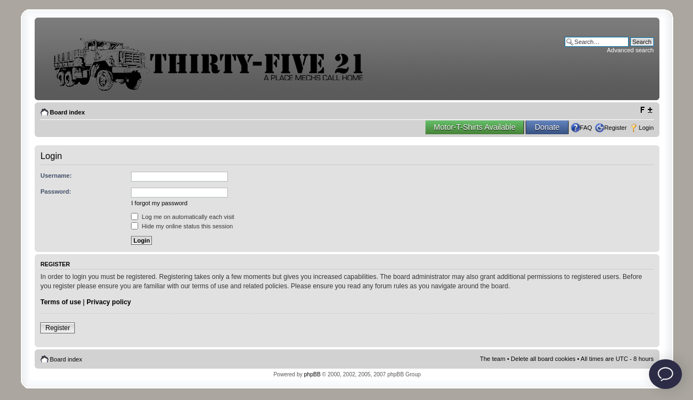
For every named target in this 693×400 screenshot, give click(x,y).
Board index (67, 112)
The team (492, 358)
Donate (546, 127)
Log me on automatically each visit (182, 216)
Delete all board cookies (543, 358)
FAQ (586, 127)
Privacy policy (108, 302)
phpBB (312, 374)
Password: (55, 191)
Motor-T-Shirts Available (474, 127)
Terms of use (60, 302)
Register (615, 127)
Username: (56, 175)
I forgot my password (159, 203)
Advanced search (630, 50)
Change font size (646, 110)
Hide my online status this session (182, 226)
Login (646, 127)
